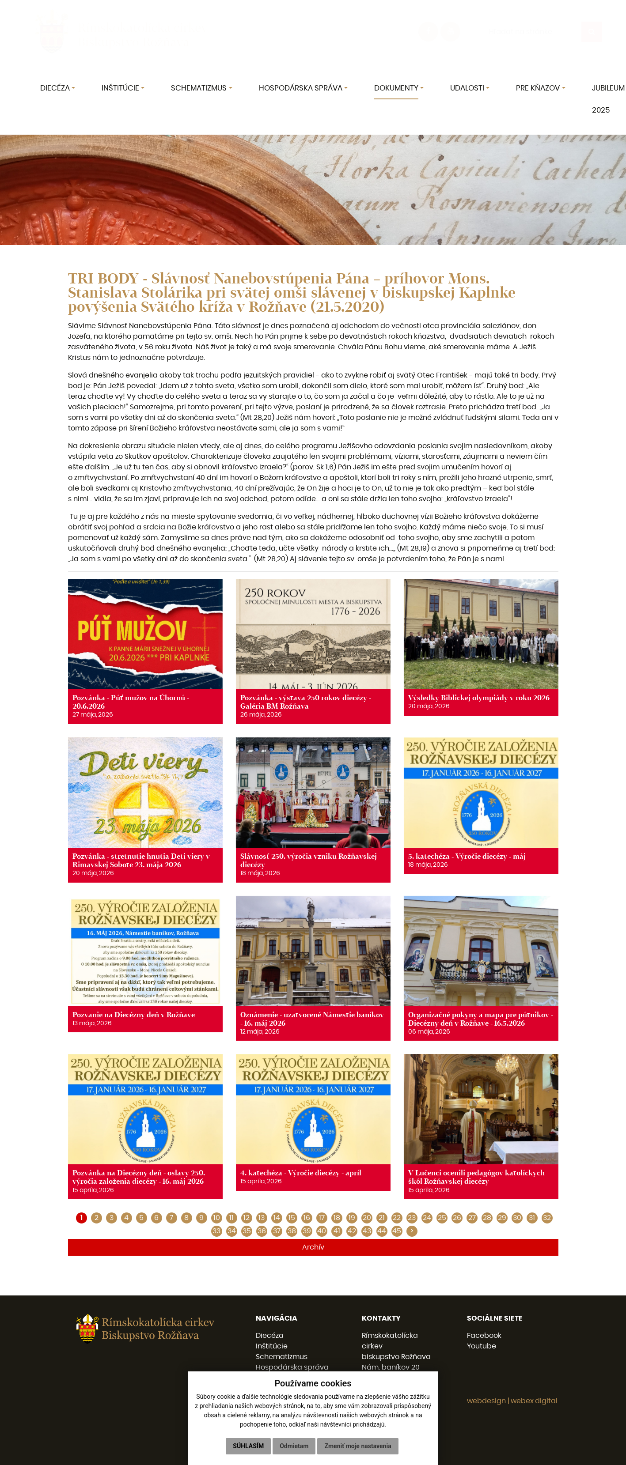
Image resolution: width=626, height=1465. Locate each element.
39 (307, 1231)
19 (352, 1217)
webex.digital (534, 1401)
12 (246, 1217)
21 (382, 1217)
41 (337, 1231)
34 (232, 1231)
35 (247, 1231)
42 (352, 1231)
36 (262, 1231)
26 (457, 1217)
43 (367, 1231)
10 (216, 1217)
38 (292, 1231)
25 (442, 1217)
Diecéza (270, 1335)
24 (427, 1217)
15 (291, 1217)
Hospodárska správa (292, 1367)
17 (322, 1217)
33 (216, 1231)
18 (337, 1217)
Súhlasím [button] (248, 1446)
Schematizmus (281, 1356)
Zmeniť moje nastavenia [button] (357, 1446)
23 (412, 1217)
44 (381, 1231)
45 (396, 1231)
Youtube (481, 1346)
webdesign (486, 1401)
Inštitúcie (272, 1346)
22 (397, 1217)
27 (472, 1217)
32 (547, 1217)
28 (487, 1217)
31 (532, 1217)
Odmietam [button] (294, 1446)
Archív (313, 1247)
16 (307, 1217)
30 (517, 1217)
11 (231, 1217)
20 (367, 1217)
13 (261, 1217)
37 (277, 1231)
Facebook (484, 1335)
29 (502, 1217)
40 (321, 1231)
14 (276, 1217)
